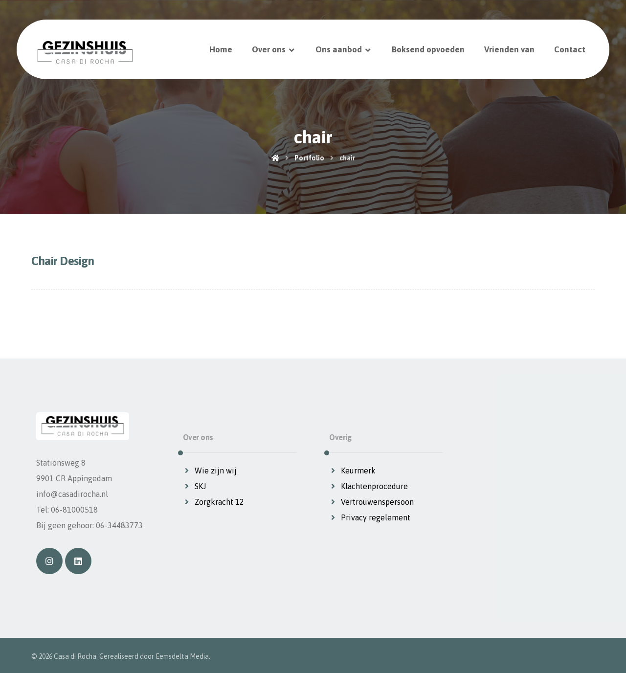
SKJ (194, 486)
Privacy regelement (369, 517)
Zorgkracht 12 (213, 501)
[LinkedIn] (78, 561)
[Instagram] (49, 561)
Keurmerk (352, 470)
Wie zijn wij (210, 470)
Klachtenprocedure (368, 486)
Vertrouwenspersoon (371, 501)
